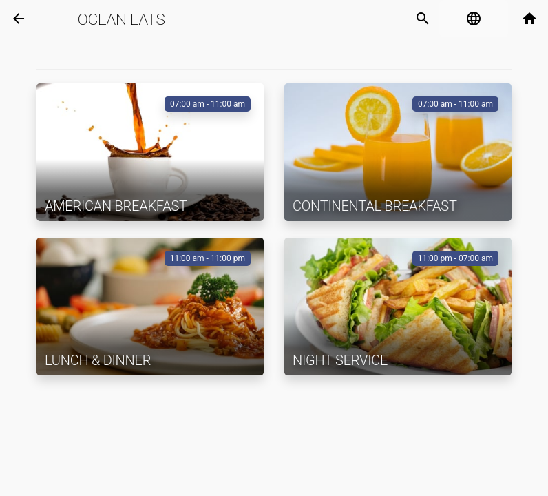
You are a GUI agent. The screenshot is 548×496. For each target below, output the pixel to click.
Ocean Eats (121, 19)
